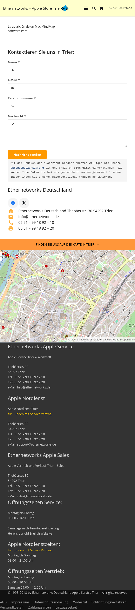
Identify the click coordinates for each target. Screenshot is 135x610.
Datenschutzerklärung (27, 168)
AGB (3, 602)
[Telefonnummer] (67, 106)
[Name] (67, 70)
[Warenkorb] (101, 8)
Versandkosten (11, 607)
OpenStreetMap (80, 339)
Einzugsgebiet (66, 607)
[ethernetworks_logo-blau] (64, 8)
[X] (24, 203)
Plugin (108, 339)
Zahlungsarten (39, 607)
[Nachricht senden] (27, 154)
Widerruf (80, 602)
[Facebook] (13, 203)
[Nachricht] (67, 133)
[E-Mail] (67, 88)
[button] (85, 8)
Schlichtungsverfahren (109, 602)
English (35, 533)
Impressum (20, 602)
